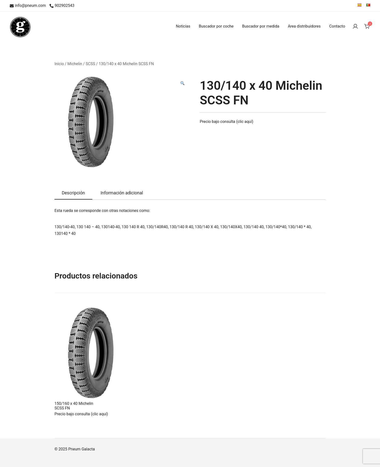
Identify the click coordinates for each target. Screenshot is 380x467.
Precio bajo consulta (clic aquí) (226, 121)
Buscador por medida (260, 26)
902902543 (62, 6)
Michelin (74, 63)
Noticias (183, 26)
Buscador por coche (216, 26)
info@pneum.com (28, 6)
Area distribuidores (304, 26)
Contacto (337, 26)
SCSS (90, 63)
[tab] (73, 193)
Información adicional (122, 192)
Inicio (59, 63)
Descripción (73, 192)
